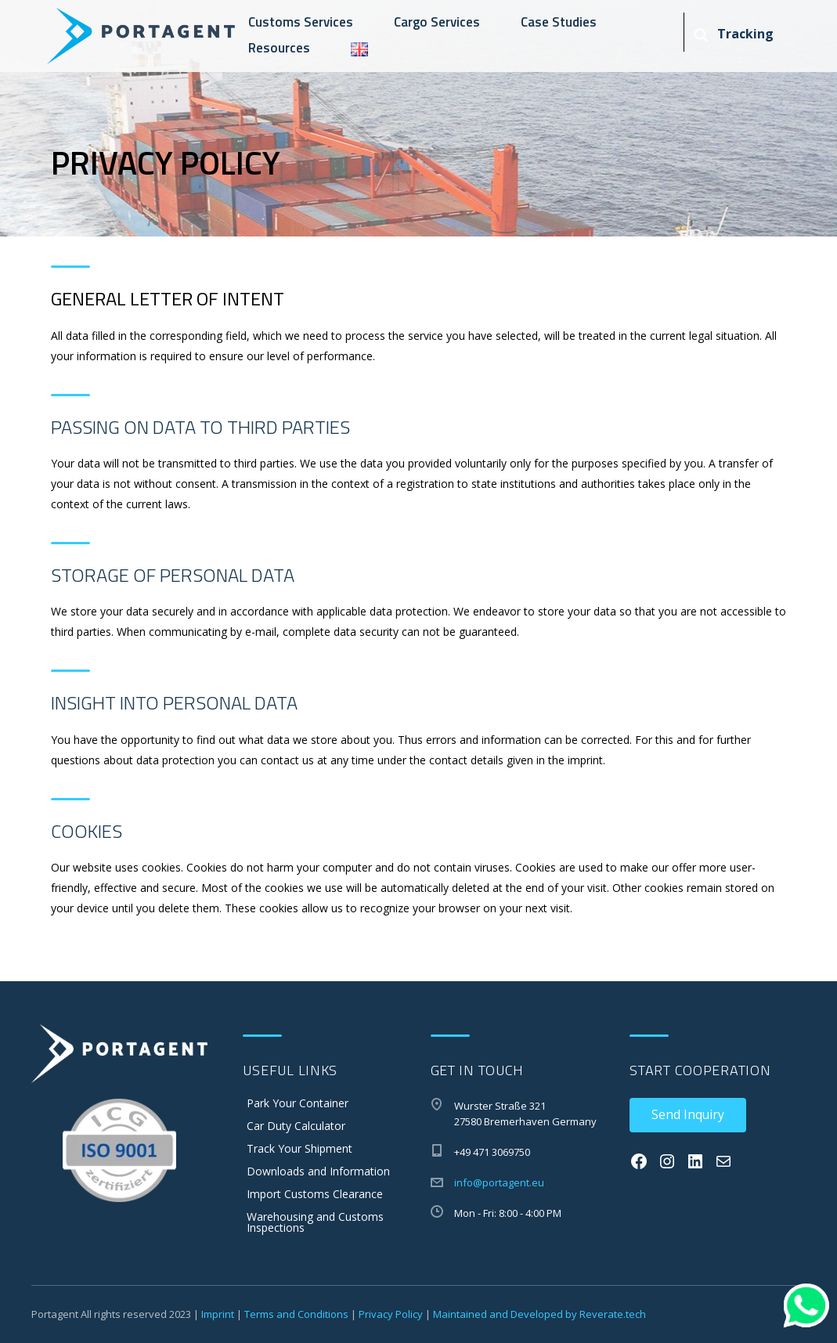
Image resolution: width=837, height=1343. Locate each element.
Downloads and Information (318, 1171)
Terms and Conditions (296, 1314)
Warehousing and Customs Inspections (315, 1222)
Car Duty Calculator (296, 1125)
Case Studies (559, 22)
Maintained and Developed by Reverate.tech (539, 1314)
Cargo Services (437, 22)
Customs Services (300, 22)
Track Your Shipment (299, 1148)
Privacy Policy (391, 1314)
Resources (279, 48)
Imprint (217, 1314)
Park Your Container (297, 1103)
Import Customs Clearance (315, 1193)
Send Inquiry (687, 1114)
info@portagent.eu (499, 1182)
